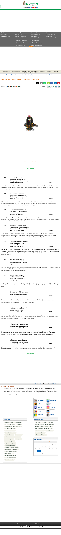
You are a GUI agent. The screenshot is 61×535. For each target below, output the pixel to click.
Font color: (3, 86)
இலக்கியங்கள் (12, 74)
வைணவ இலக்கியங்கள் (20, 36)
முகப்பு (16, 523)
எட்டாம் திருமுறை (48, 428)
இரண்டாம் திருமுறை (48, 422)
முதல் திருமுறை (38, 422)
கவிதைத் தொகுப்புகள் (33, 71)
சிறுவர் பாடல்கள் (33, 72)
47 (40, 383)
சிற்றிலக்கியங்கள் (35, 37)
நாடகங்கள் (49, 71)
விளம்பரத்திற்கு (35, 523)
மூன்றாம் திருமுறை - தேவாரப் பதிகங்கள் (45, 74)
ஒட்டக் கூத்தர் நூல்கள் (51, 37)
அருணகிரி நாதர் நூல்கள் (21, 40)
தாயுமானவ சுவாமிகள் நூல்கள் (11, 447)
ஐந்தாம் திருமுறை (39, 426)
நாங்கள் (21, 523)
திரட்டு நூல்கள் (49, 32)
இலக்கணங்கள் (3, 34)
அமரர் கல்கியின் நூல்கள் (36, 45)
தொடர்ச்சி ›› (58, 383)
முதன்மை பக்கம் (4, 74)
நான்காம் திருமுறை (49, 424)
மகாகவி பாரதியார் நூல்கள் (11, 451)
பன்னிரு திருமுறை (31, 74)
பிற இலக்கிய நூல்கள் (9, 459)
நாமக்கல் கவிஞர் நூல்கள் (36, 43)
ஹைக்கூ (24, 71)
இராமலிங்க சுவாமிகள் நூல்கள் (11, 449)
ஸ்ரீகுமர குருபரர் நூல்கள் (21, 42)
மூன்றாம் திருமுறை (39, 424)
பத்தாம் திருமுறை (49, 430)
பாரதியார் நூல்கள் (35, 40)
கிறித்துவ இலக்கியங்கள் (20, 37)
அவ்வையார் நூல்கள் (50, 34)
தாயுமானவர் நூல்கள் (20, 43)
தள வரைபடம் (43, 523)
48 (42, 383)
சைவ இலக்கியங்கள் (19, 34)
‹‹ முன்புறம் (32, 383)
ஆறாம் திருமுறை (48, 426)
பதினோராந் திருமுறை (40, 432)
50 (45, 383)
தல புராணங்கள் (18, 32)
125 (54, 383)
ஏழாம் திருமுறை (39, 428)
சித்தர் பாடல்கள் (34, 36)
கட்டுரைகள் (42, 71)
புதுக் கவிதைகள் (6, 71)
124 (51, 383)
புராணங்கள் (3, 37)
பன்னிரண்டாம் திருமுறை (40, 434)
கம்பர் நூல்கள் (49, 36)
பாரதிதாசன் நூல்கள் (35, 42)
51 (47, 383)
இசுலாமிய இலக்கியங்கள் (37, 32)
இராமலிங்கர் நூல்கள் (20, 45)
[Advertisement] (15, 21)
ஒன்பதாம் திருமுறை (39, 430)
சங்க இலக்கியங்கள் (4, 32)
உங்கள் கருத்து (27, 523)
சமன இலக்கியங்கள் (35, 34)
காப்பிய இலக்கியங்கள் (5, 36)
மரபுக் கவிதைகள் (16, 71)
